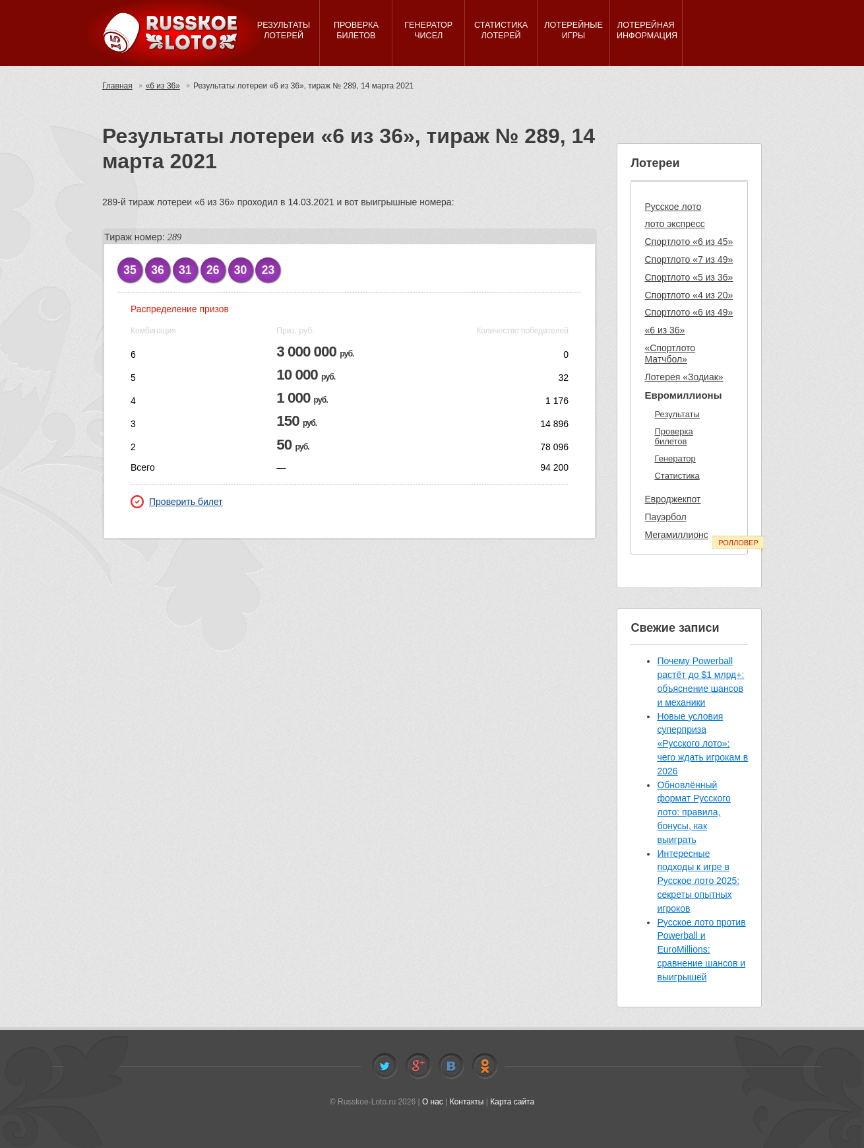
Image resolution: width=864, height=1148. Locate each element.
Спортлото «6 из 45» (688, 241)
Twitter (384, 1066)
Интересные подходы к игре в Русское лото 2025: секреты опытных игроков (698, 881)
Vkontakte (451, 1066)
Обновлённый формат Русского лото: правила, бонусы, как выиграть (693, 812)
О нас (432, 1101)
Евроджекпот (672, 499)
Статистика (676, 476)
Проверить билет (177, 501)
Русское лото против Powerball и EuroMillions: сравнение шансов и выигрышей (701, 949)
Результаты (676, 414)
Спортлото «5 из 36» (688, 277)
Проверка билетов (673, 436)
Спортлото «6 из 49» (688, 312)
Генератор (674, 458)
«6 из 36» (163, 85)
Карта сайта (512, 1101)
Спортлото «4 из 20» (688, 295)
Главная (117, 85)
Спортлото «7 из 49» (688, 259)
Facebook (418, 1066)
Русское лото (672, 206)
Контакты (467, 1101)
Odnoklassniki (485, 1066)
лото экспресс (674, 224)
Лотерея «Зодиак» (683, 377)
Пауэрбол (665, 517)
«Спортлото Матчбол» (669, 353)
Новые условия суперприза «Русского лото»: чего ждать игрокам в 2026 (702, 743)
